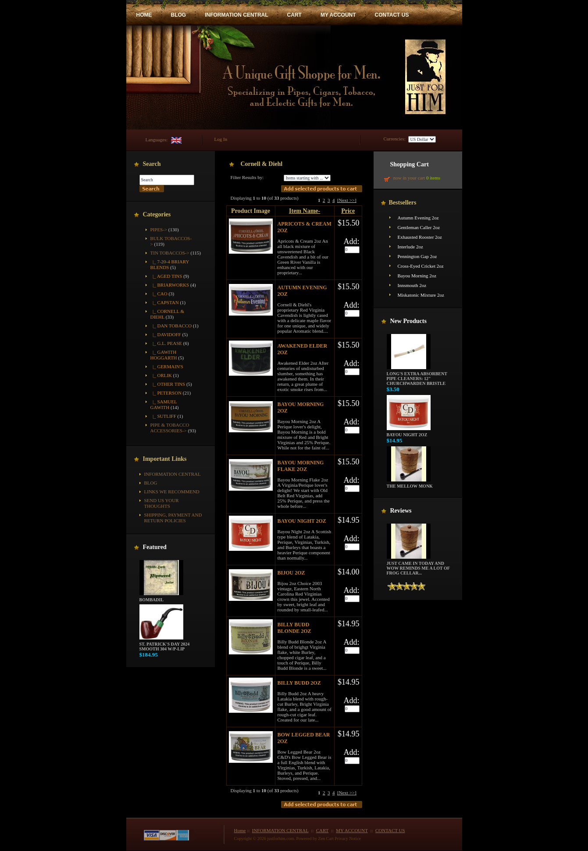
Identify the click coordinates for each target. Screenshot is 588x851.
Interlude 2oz (410, 246)
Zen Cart (326, 838)
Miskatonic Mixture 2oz (421, 295)
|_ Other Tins (167, 384)
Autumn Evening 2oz (418, 217)
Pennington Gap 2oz (417, 256)
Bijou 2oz (291, 573)
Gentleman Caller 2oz (419, 227)
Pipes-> (158, 229)
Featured (155, 547)
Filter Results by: (247, 177)
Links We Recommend (172, 491)
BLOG (178, 15)
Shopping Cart (409, 164)
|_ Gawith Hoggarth (163, 354)
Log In (221, 139)
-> (169, 252)
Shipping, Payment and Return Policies (173, 517)
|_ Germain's (166, 366)
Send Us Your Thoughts (161, 503)
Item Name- (304, 211)
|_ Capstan (164, 302)
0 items (433, 177)
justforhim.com (280, 838)
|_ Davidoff (165, 334)
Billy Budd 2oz (299, 683)
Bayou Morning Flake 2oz (301, 466)
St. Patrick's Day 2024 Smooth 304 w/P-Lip (164, 644)
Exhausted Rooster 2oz (420, 237)
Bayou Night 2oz (302, 521)
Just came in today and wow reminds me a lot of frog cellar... (418, 566)
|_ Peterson (166, 392)
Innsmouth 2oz (412, 285)
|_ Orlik (161, 375)
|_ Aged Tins (166, 276)
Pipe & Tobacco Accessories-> (169, 427)
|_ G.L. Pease (166, 343)
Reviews (401, 510)
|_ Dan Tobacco (171, 325)
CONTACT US (392, 15)
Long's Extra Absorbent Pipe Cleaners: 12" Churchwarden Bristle (417, 376)
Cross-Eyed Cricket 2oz (421, 266)
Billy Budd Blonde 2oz (294, 627)
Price (348, 211)
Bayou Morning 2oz (417, 275)
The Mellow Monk (410, 484)
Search (152, 164)
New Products (408, 321)
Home (240, 830)
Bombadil (161, 597)
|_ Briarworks (169, 284)
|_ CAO (158, 293)
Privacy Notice (348, 838)
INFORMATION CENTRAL (236, 15)
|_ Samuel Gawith (163, 404)
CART (294, 15)
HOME (144, 15)
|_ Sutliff (163, 416)
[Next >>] (346, 200)
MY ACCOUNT (338, 15)
